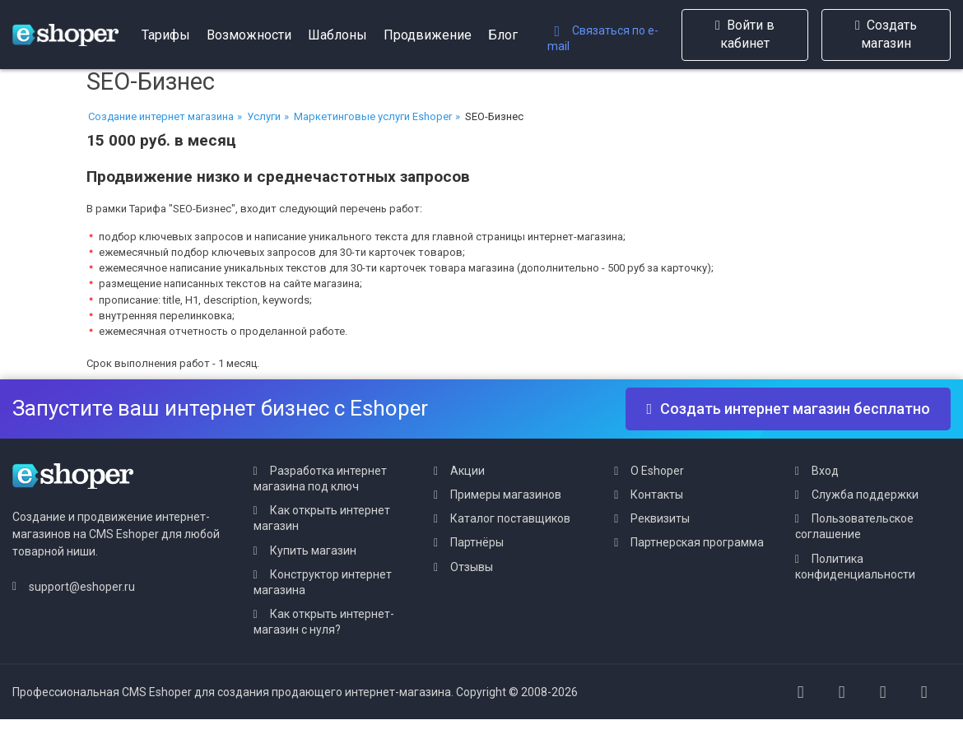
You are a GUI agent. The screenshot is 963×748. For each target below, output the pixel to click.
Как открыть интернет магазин (322, 518)
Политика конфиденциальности (855, 566)
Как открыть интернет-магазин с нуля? (324, 621)
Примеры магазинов (505, 494)
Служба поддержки (865, 494)
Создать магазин (886, 34)
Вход (825, 470)
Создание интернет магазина (161, 116)
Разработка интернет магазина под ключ (320, 478)
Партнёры (477, 542)
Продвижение (428, 35)
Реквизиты (660, 518)
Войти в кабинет (745, 34)
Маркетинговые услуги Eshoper (373, 116)
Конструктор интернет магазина (323, 582)
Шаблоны (337, 35)
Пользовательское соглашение (854, 526)
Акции (467, 470)
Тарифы (166, 35)
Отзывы (471, 567)
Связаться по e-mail (602, 38)
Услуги (264, 116)
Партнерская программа (697, 542)
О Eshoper (657, 470)
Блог (503, 35)
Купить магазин (313, 550)
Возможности (249, 35)
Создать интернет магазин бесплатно (788, 408)
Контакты (656, 494)
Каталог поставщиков (510, 518)
